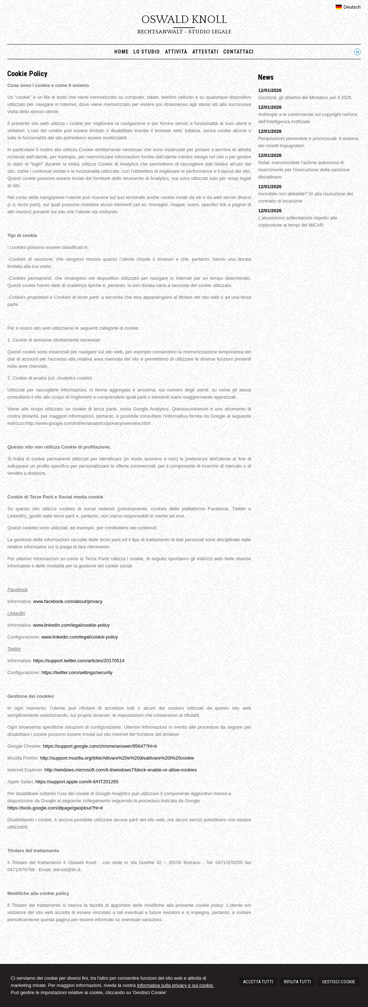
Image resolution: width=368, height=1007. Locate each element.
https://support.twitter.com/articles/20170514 (78, 660)
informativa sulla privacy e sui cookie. (175, 985)
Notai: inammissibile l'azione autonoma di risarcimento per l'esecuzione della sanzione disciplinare (304, 170)
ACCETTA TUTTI (258, 981)
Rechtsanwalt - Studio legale (184, 32)
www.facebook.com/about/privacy (67, 601)
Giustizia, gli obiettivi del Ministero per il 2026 (304, 97)
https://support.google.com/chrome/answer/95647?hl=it (100, 746)
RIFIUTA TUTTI (297, 981)
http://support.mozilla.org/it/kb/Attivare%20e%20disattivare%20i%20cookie (117, 758)
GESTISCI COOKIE (338, 981)
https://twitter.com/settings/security (76, 672)
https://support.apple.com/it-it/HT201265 (77, 781)
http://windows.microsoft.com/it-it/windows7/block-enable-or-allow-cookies (121, 769)
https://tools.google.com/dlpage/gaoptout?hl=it (55, 808)
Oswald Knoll (184, 20)
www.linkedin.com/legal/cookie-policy (71, 625)
